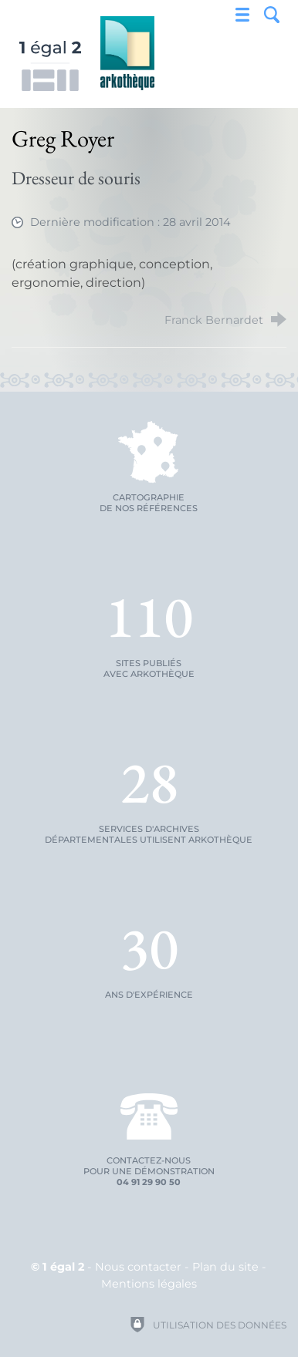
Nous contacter (138, 1267)
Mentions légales (149, 1284)
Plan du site (225, 1267)
